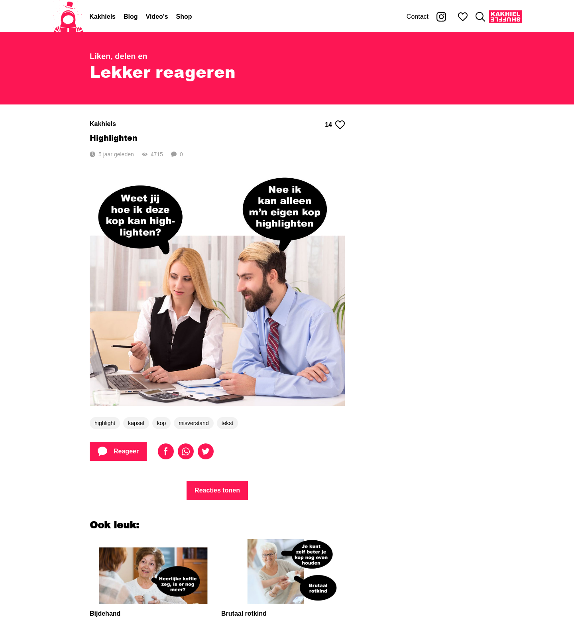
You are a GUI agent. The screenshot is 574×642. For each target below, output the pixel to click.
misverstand (193, 423)
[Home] (68, 16)
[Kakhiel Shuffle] (505, 16)
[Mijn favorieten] (463, 17)
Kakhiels (102, 16)
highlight (104, 423)
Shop (184, 16)
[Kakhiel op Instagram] (441, 17)
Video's (157, 16)
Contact (418, 16)
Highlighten (114, 137)
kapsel (136, 423)
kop (161, 423)
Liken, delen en (118, 56)
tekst (228, 423)
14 (335, 124)
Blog (131, 16)
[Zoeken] (480, 17)
